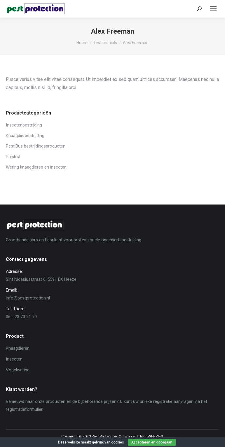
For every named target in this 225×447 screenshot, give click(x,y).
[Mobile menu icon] (213, 9)
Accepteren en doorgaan (151, 442)
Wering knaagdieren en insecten (36, 167)
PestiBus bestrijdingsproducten (35, 146)
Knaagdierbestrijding (25, 135)
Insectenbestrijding (24, 125)
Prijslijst (13, 156)
